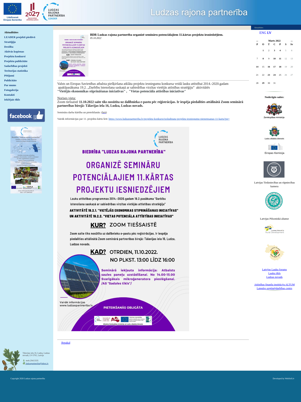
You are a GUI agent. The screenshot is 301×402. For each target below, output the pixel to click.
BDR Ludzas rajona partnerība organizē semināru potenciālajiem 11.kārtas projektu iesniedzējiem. (156, 34)
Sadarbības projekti (15, 65)
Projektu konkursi (15, 56)
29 (263, 83)
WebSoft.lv (289, 378)
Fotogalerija (11, 90)
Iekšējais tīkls (12, 99)
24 (274, 75)
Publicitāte (10, 80)
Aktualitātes (11, 32)
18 (280, 66)
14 (257, 66)
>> (292, 41)
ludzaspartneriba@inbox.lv (36, 363)
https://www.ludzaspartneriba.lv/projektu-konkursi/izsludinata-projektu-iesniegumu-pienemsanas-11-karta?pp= (169, 118)
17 (274, 66)
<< (257, 41)
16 (269, 66)
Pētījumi (9, 75)
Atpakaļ (65, 342)
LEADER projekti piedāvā (19, 37)
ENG (262, 32)
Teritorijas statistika (16, 70)
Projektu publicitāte (15, 61)
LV (269, 32)
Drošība (8, 46)
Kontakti (9, 94)
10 (274, 58)
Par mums (10, 85)
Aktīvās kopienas (14, 51)
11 (280, 58)
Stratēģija (10, 41)
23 (269, 75)
